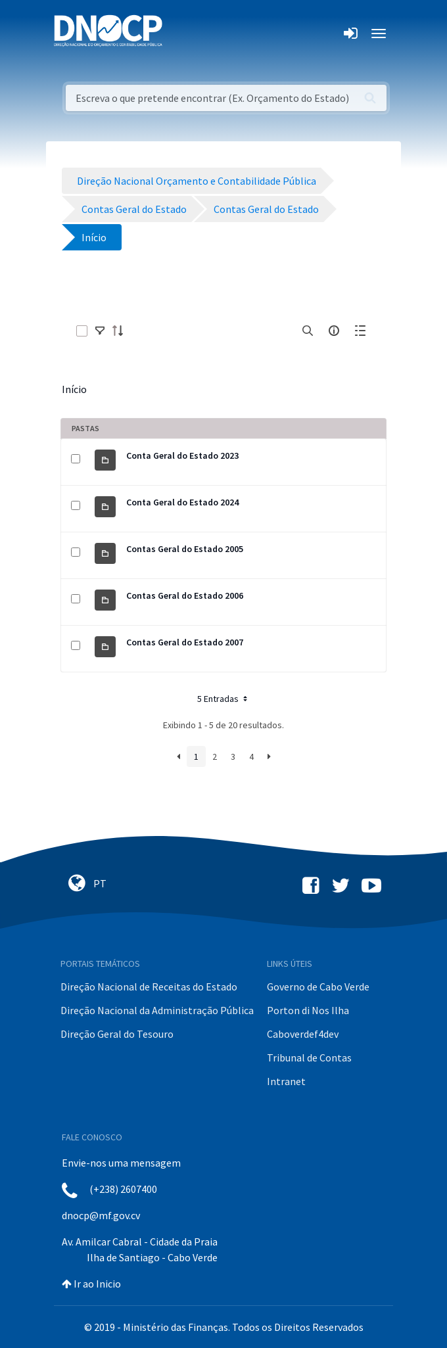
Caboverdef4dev (303, 1033)
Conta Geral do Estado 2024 (182, 502)
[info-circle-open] (333, 330)
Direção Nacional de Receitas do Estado (148, 986)
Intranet (286, 1081)
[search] (307, 330)
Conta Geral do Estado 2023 (182, 455)
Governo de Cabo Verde (318, 986)
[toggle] (100, 330)
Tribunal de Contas (309, 1057)
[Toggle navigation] (179, 33)
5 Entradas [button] (223, 699)
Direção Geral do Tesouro (117, 1033)
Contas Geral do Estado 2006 (184, 595)
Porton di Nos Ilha (308, 1010)
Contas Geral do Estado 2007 (184, 642)
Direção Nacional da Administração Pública (157, 1010)
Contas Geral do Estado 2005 (184, 549)
